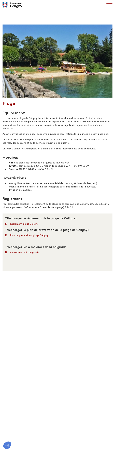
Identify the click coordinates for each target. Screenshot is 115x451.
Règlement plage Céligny (24, 223)
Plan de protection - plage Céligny (29, 235)
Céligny (16, 4)
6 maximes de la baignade (24, 252)
